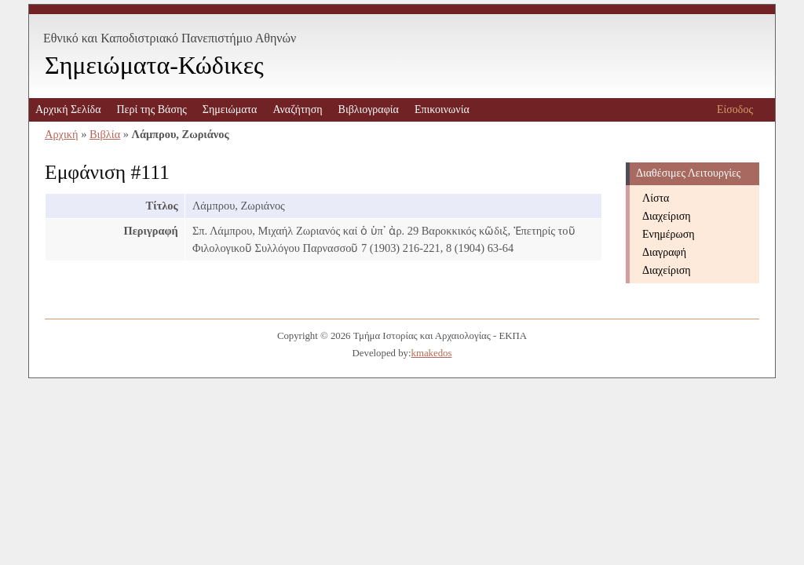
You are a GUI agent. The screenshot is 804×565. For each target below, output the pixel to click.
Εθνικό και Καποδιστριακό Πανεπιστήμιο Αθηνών (169, 38)
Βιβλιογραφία (368, 109)
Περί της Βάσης (151, 109)
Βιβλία (105, 134)
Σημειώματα (230, 109)
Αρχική (62, 134)
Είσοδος (735, 109)
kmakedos (431, 353)
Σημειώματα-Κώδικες (154, 65)
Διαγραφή (664, 252)
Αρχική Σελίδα (67, 109)
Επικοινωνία (442, 109)
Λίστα (655, 198)
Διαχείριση (666, 216)
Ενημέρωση (668, 234)
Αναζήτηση (297, 109)
